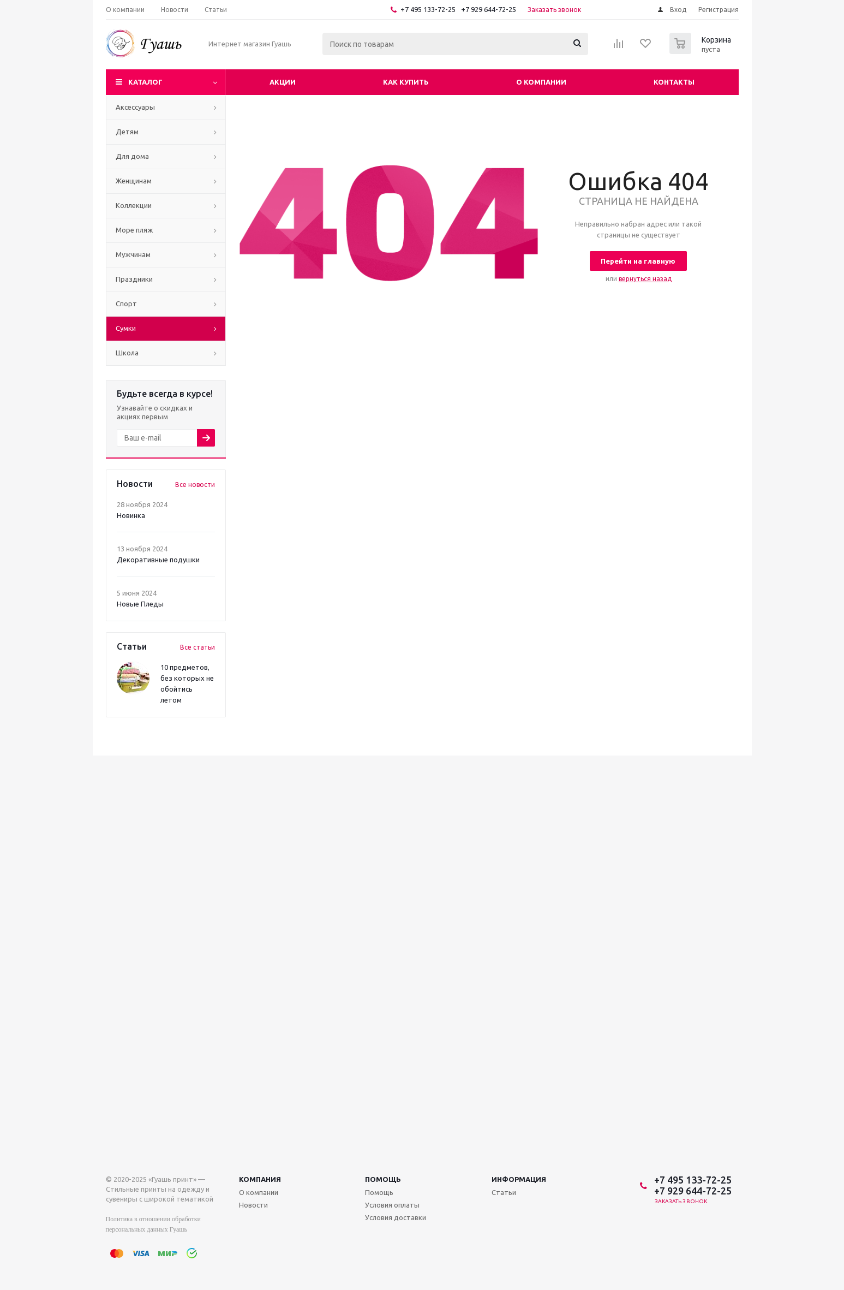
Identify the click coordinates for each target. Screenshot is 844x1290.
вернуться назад (645, 278)
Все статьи (197, 647)
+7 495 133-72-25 (428, 9)
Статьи (504, 1192)
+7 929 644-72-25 (488, 9)
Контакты (674, 82)
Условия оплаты (392, 1205)
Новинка (131, 515)
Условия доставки (395, 1217)
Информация (519, 1179)
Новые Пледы (140, 604)
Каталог (145, 82)
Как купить (406, 82)
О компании (541, 82)
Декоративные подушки (158, 559)
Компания (260, 1179)
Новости (253, 1205)
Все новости (195, 484)
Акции (283, 82)
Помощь (383, 1179)
